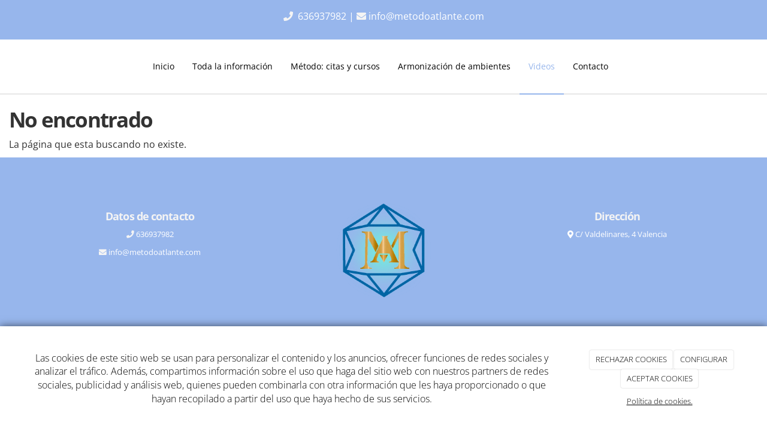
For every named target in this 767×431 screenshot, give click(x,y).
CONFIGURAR (703, 359)
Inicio (163, 66)
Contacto (590, 66)
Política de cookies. (660, 401)
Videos (542, 66)
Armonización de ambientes (454, 66)
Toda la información (232, 66)
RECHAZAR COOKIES (631, 359)
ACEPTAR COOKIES (660, 378)
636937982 (323, 16)
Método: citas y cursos (335, 66)
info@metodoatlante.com (426, 16)
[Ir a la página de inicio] (39, 66)
